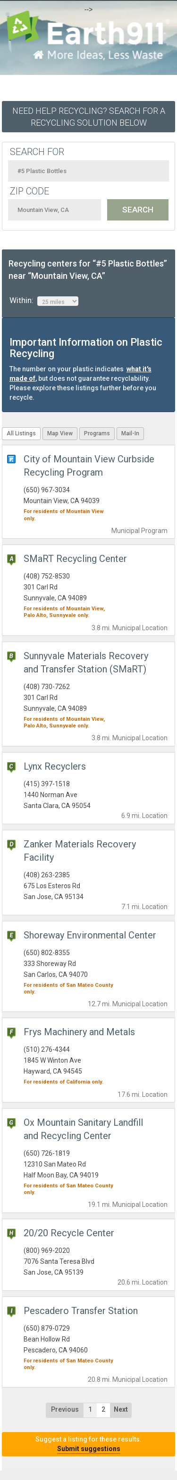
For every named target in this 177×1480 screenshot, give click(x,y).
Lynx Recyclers (55, 766)
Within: (43, 300)
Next (121, 1409)
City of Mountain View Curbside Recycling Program (89, 465)
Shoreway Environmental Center (90, 935)
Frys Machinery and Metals (79, 1032)
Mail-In (130, 433)
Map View (60, 433)
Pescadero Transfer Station (81, 1310)
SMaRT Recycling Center (75, 558)
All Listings (21, 433)
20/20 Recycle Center (69, 1233)
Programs (97, 433)
